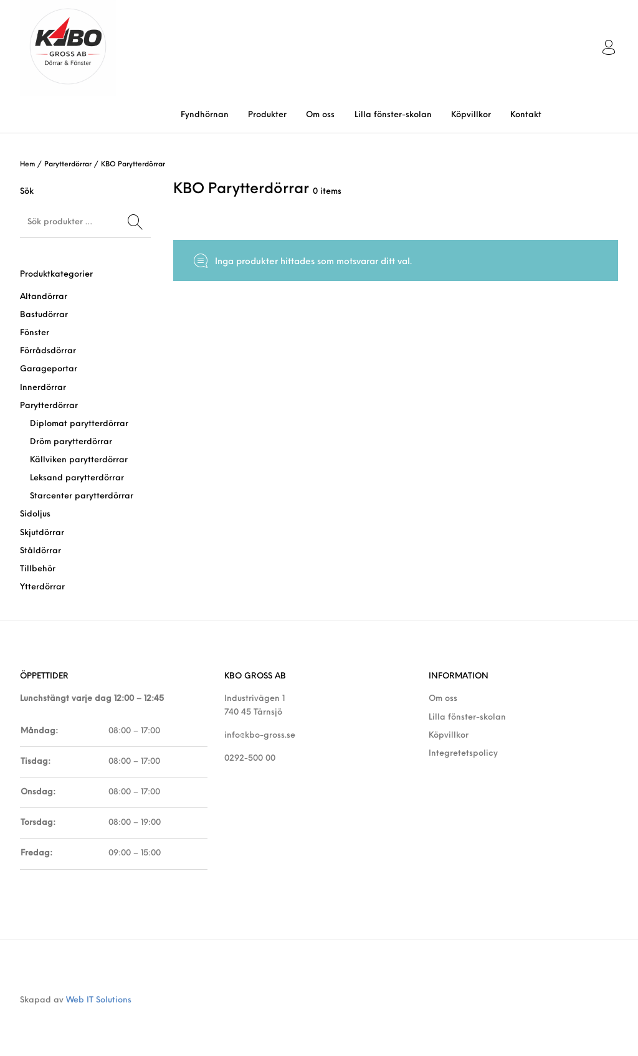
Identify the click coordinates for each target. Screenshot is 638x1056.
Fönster (34, 333)
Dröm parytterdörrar (71, 442)
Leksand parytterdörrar (77, 478)
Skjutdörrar (42, 533)
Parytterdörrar (68, 164)
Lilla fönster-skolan (467, 717)
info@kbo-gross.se (259, 735)
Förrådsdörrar (48, 351)
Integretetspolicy (463, 753)
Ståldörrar (40, 551)
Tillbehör (37, 569)
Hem (27, 164)
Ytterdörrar (42, 587)
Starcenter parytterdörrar (81, 496)
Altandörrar (43, 297)
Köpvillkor (449, 735)
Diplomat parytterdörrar (79, 424)
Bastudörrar (44, 315)
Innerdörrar (43, 388)
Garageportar (48, 369)
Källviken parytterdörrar (79, 460)
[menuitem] (204, 115)
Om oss (443, 699)
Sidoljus (35, 514)
